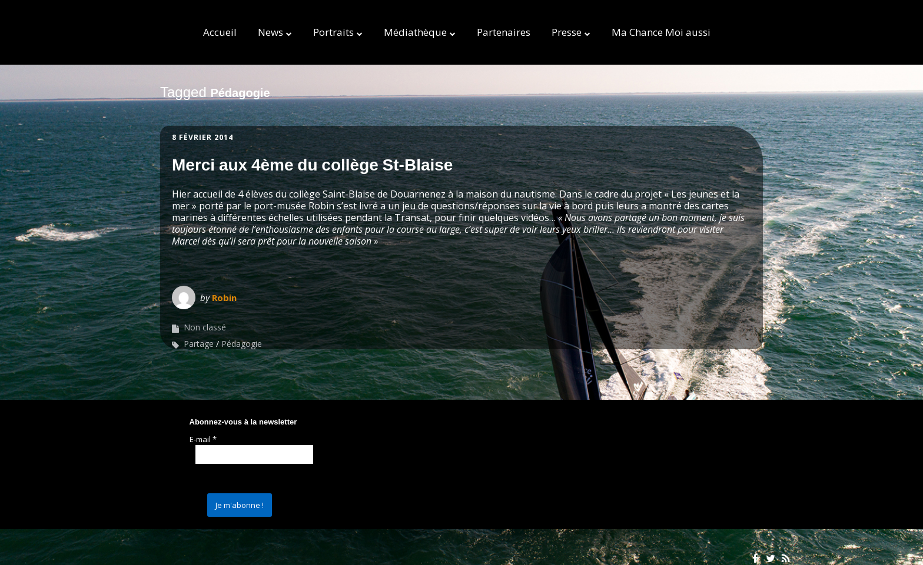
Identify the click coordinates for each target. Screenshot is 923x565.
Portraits (333, 32)
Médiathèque (415, 32)
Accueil (220, 32)
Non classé (205, 327)
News (270, 32)
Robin (224, 297)
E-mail (203, 439)
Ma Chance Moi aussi (661, 32)
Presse (567, 32)
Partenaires (503, 32)
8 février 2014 (202, 137)
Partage (199, 343)
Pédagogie (241, 343)
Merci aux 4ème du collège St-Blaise (312, 165)
